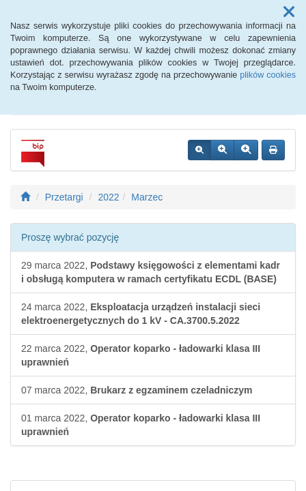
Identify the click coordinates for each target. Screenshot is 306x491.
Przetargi (64, 197)
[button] (289, 12)
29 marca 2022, (150, 272)
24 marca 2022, (140, 313)
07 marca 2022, (136, 390)
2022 (108, 197)
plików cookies (268, 75)
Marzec (147, 197)
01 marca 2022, (140, 425)
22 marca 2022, (140, 355)
